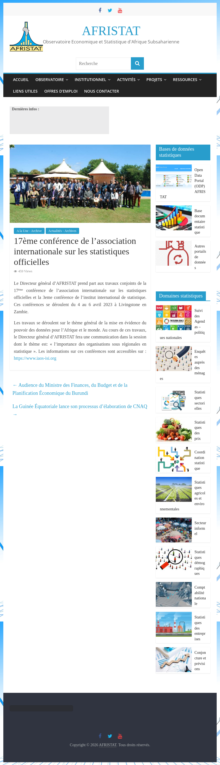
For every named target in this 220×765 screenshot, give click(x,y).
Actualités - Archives (62, 231)
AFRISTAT (111, 31)
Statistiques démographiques (200, 563)
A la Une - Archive (29, 231)
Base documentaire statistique (200, 221)
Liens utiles (25, 91)
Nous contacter (101, 91)
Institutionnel (90, 79)
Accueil (21, 79)
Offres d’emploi (60, 91)
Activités (126, 79)
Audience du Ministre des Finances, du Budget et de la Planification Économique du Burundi (69, 389)
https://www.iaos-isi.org (35, 358)
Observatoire (49, 79)
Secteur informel (200, 528)
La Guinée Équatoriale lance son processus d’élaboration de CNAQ (79, 410)
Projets (154, 79)
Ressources (185, 79)
